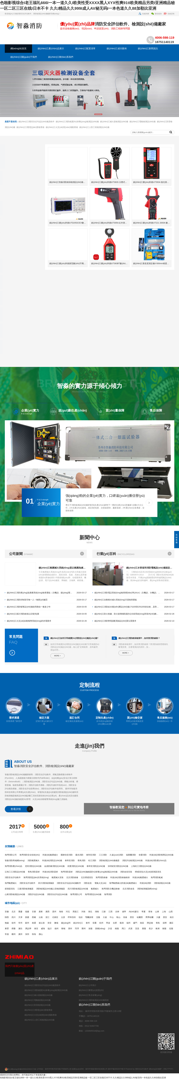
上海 (164, 911)
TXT (171, 1069)
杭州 (101, 923)
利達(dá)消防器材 (50, 872)
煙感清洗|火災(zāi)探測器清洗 (148, 872)
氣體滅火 (95, 889)
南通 (34, 923)
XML (165, 1069)
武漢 (130, 928)
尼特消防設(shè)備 (33, 866)
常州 (20, 923)
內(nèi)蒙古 (134, 911)
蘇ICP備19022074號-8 (116, 1069)
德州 (56, 928)
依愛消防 (143, 855)
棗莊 (171, 923)
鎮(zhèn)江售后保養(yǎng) (90, 995)
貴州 (54, 911)
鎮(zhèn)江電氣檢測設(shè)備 (143, 137)
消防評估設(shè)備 (36, 894)
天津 (20, 917)
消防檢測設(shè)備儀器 (109, 860)
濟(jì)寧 (28, 928)
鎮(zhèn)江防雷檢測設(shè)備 (38, 1005)
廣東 (41, 911)
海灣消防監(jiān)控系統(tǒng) (36, 877)
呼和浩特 (72, 917)
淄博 (165, 923)
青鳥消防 (81, 860)
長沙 (151, 928)
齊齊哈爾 (149, 917)
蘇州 (27, 923)
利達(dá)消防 (145, 883)
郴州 (14, 934)
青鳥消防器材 (34, 872)
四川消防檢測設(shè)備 (78, 889)
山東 (157, 911)
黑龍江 (76, 911)
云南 (41, 917)
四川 (14, 917)
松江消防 (92, 860)
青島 (158, 923)
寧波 (108, 923)
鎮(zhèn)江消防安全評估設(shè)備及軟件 (37, 137)
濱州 (70, 928)
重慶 (20, 911)
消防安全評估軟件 (13, 877)
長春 (125, 917)
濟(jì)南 (150, 923)
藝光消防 (79, 855)
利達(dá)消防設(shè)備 (52, 860)
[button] (81, 114)
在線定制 (169, 14)
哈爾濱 (140, 917)
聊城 (63, 928)
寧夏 (144, 911)
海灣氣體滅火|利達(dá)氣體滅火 (123, 883)
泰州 (88, 923)
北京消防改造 (128, 889)
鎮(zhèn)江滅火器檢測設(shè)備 (114, 137)
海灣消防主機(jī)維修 (111, 889)
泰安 (36, 928)
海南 (61, 911)
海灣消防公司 (11, 855)
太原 (63, 917)
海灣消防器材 (67, 872)
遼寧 (124, 911)
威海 (43, 928)
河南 (83, 911)
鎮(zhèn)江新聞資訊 (148, 48)
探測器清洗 (10, 889)
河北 (68, 911)
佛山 (41, 934)
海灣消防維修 (102, 877)
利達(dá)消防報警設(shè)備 (161, 855)
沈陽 (98, 917)
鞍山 (118, 917)
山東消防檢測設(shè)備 (15, 894)
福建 (27, 911)
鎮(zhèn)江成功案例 (117, 48)
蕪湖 (122, 923)
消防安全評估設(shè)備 (57, 894)
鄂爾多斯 (89, 917)
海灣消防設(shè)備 (93, 894)
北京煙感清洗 (87, 877)
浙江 (47, 917)
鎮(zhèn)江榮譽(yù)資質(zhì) (91, 990)
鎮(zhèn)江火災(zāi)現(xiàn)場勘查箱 (62, 142)
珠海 (34, 934)
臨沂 (50, 928)
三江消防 (103, 855)
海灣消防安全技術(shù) (29, 855)
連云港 (42, 923)
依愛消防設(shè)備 (75, 866)
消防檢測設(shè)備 (162, 883)
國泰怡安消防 (67, 855)
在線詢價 (143, 14)
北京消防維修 (72, 877)
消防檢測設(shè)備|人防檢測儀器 (50, 889)
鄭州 (84, 928)
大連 (105, 917)
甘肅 (34, 911)
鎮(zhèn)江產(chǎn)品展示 (51, 48)
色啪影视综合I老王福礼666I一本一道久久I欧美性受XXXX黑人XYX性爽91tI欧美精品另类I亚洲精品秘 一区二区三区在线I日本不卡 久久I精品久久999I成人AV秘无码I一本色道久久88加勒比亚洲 (83, 1077)
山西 (171, 911)
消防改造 (88, 883)
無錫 (7, 923)
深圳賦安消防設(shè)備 (118, 866)
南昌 (142, 923)
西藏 (34, 917)
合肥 (115, 923)
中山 (112, 917)
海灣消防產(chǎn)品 (13, 866)
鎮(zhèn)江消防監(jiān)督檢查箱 (30, 142)
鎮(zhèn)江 (78, 923)
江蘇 (104, 911)
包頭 (81, 917)
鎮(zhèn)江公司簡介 (87, 985)
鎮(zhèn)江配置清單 (85, 48)
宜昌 (137, 928)
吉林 (117, 911)
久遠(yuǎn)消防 (116, 855)
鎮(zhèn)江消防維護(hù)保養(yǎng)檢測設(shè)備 (77, 137)
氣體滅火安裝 (57, 877)
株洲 (158, 928)
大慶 (158, 917)
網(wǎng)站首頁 (18, 48)
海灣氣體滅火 (11, 883)
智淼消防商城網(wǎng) (15, 860)
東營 (7, 928)
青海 (150, 911)
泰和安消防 (91, 855)
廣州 (20, 934)
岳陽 (171, 928)
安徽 (7, 911)
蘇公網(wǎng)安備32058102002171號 (20, 1069)
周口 (124, 928)
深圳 (27, 934)
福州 (128, 923)
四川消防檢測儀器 (46, 883)
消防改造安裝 (126, 872)
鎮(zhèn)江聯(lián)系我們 (60, 57)
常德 (7, 934)
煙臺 (14, 928)
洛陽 (90, 928)
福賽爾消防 (131, 855)
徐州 (14, 923)
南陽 (117, 928)
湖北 (90, 911)
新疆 (27, 917)
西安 (132, 917)
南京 (172, 917)
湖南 (97, 911)
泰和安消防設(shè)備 (96, 866)
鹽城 (56, 923)
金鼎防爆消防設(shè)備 (54, 866)
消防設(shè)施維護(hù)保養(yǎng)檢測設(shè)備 (96, 872)
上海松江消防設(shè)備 (141, 866)
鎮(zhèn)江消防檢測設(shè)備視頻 (94, 1000)
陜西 (7, 917)
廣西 (47, 911)
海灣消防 (108, 894)
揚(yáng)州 (66, 923)
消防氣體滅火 (33, 860)
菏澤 (77, 928)
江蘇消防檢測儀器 (25, 889)
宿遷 (94, 923)
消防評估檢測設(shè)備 (132, 860)
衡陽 (164, 928)
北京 (14, 911)
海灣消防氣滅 (157, 877)
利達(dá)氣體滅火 (50, 855)
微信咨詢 (156, 14)
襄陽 (144, 928)
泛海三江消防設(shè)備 (15, 872)
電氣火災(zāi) (100, 883)
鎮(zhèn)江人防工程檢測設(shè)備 (94, 142)
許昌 (110, 928)
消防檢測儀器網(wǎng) (147, 889)
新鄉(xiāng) (100, 928)
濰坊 (20, 928)
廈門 (135, 923)
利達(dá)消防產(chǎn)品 (155, 860)
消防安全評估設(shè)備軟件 (69, 883)
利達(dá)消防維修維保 (120, 877)
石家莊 (55, 917)
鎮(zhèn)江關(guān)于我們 (23, 57)
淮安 (49, 923)
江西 (110, 911)
